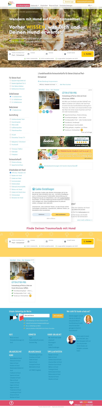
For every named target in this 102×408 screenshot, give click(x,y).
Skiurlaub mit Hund (53, 377)
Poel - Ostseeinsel (55, 90)
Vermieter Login (69, 2)
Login (30, 337)
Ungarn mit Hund (14, 385)
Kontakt (50, 345)
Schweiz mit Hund (14, 383)
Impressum (54, 407)
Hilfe (89, 5)
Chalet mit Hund (33, 360)
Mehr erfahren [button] (51, 218)
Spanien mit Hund (14, 375)
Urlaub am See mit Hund (54, 364)
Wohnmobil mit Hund (34, 367)
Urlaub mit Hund (13, 8)
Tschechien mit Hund (15, 390)
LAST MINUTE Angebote (35, 370)
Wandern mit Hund (53, 355)
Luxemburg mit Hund (15, 392)
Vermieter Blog (33, 342)
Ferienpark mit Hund (34, 364)
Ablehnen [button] (41, 214)
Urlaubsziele (34, 5)
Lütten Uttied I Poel (69, 93)
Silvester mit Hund (53, 379)
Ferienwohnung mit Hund (35, 355)
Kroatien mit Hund (14, 365)
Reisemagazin (52, 342)
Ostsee (48, 90)
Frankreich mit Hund (15, 373)
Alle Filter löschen (65, 84)
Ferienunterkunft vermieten (36, 340)
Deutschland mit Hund (16, 358)
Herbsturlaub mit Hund (54, 372)
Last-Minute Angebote (23, 5)
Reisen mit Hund (53, 5)
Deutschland (42, 90)
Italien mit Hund (14, 363)
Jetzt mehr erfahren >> (85, 220)
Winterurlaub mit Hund (54, 374)
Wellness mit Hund (53, 367)
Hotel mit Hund (33, 362)
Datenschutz (61, 407)
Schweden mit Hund (15, 378)
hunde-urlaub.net (43, 407)
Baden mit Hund (52, 357)
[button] (17, 54)
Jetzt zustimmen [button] (60, 214)
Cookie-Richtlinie (65, 198)
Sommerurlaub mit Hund (54, 360)
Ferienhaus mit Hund (34, 357)
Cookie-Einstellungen (53, 347)
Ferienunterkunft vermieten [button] (85, 2)
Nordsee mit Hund (14, 397)
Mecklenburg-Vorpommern (48, 81)
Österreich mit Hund (15, 361)
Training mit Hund (53, 369)
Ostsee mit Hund (14, 395)
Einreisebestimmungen (66, 5)
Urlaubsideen (44, 5)
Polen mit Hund (14, 380)
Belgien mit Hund (14, 387)
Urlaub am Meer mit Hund (55, 362)
